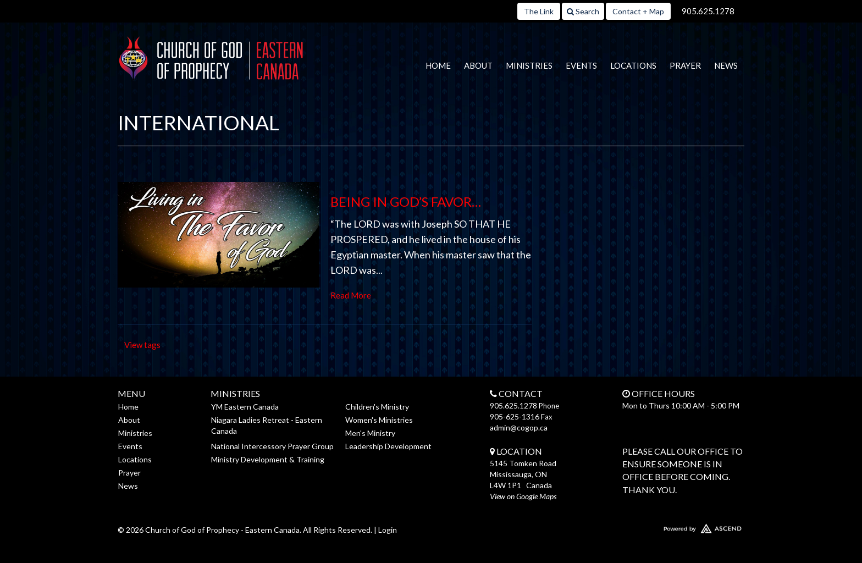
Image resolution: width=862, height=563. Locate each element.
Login (387, 529)
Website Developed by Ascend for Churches (670, 526)
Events (581, 65)
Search (583, 11)
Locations (633, 65)
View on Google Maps (523, 496)
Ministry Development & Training (267, 459)
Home (438, 65)
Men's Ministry (370, 433)
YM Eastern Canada (245, 406)
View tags (142, 345)
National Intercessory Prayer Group (272, 446)
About (478, 65)
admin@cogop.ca (519, 427)
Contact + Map (638, 11)
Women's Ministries (379, 419)
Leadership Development (388, 446)
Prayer (685, 65)
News (726, 65)
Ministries (529, 65)
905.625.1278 (708, 11)
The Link (539, 11)
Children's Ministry (377, 406)
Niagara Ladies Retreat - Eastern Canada (266, 425)
